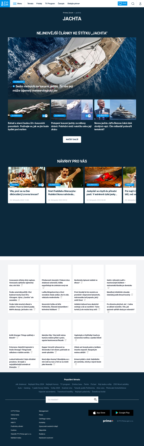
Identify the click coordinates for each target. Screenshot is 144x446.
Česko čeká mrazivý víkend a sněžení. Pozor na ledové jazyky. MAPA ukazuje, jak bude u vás (22, 306)
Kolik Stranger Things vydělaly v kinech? (22, 336)
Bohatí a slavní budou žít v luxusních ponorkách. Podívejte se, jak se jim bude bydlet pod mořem (28, 126)
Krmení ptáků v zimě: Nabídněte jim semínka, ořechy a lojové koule (87, 361)
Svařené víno (67, 388)
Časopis (61, 3)
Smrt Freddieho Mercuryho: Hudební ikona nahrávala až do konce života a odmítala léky (63, 193)
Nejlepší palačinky (82, 392)
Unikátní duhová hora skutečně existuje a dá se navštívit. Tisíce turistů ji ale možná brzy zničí (87, 306)
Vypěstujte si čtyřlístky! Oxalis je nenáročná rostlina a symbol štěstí (87, 337)
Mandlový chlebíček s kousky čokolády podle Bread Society (120, 293)
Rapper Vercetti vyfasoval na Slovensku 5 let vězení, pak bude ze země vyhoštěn (56, 349)
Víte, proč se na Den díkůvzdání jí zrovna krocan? (24, 193)
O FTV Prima (15, 411)
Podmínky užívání (17, 426)
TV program (65, 384)
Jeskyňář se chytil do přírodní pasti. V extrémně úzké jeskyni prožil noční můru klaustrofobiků (102, 193)
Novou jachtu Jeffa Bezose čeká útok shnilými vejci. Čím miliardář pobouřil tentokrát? (113, 126)
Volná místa (15, 415)
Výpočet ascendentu (47, 392)
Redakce (42, 434)
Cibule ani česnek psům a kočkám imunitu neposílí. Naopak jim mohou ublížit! (87, 349)
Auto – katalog (24, 388)
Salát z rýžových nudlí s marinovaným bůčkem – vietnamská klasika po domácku (119, 284)
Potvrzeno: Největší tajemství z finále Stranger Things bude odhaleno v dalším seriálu (21, 349)
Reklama (14, 419)
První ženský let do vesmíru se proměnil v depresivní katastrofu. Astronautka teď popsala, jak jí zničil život (87, 296)
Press (41, 415)
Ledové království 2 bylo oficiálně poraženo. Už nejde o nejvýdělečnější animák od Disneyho (22, 363)
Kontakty (42, 422)
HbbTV (13, 422)
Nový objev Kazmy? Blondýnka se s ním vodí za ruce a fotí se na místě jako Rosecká (55, 362)
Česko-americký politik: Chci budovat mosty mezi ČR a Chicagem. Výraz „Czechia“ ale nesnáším (21, 296)
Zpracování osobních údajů (48, 426)
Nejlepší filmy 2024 (36, 384)
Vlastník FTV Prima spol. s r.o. (21, 434)
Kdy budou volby (105, 384)
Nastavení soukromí (46, 438)
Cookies (13, 430)
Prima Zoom (68, 13)
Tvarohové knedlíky (65, 392)
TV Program (50, 3)
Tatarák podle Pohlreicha (84, 388)
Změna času (77, 384)
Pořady (39, 3)
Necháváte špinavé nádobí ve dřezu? (85, 281)
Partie (86, 384)
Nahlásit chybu (16, 438)
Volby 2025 (55, 388)
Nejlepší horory (52, 384)
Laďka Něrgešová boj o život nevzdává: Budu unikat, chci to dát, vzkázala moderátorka (55, 294)
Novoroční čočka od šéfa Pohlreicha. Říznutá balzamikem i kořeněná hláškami (55, 306)
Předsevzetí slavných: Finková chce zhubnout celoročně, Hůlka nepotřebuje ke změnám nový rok (56, 284)
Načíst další (72, 139)
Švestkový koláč (98, 392)
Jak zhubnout (20, 384)
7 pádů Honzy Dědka (40, 388)
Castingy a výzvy (44, 419)
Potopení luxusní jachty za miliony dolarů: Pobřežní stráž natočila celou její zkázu (71, 126)
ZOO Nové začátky (121, 384)
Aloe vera (100, 388)
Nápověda (42, 430)
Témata (30, 3)
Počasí (93, 384)
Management (43, 411)
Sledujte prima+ (73, 3)
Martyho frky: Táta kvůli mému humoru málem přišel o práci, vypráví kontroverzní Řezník (54, 337)
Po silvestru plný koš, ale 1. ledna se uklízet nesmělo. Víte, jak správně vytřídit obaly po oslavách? (120, 308)
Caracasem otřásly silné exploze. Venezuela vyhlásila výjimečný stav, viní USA (22, 282)
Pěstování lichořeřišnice (116, 388)
